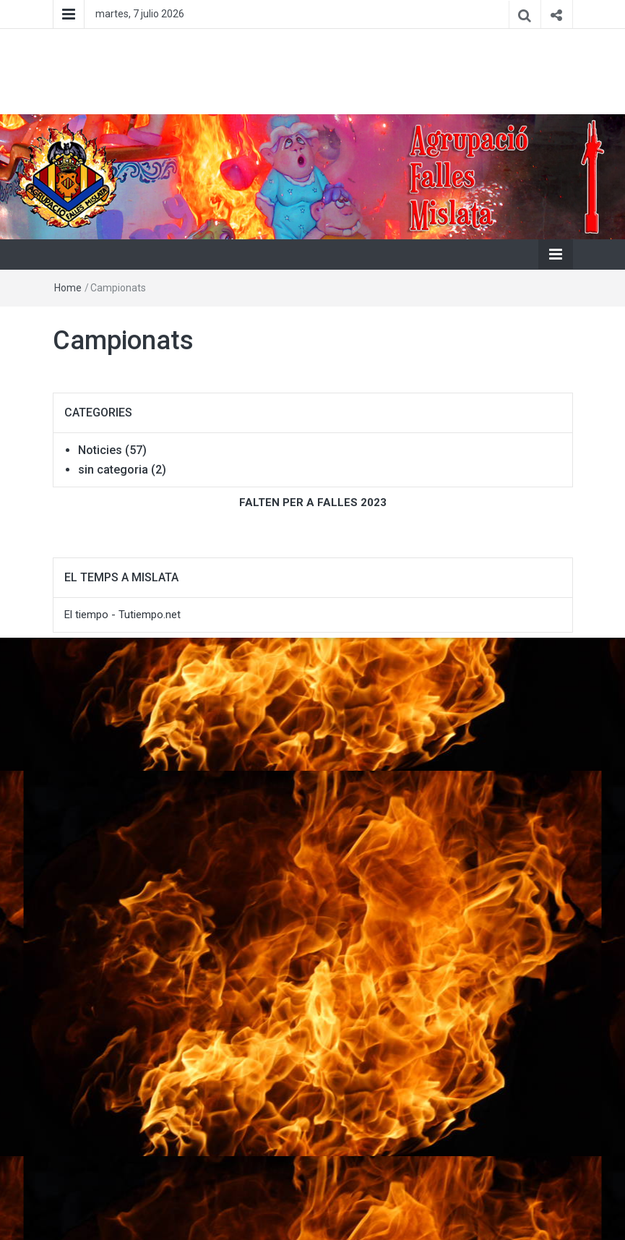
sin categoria (113, 469)
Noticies (100, 450)
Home (68, 288)
